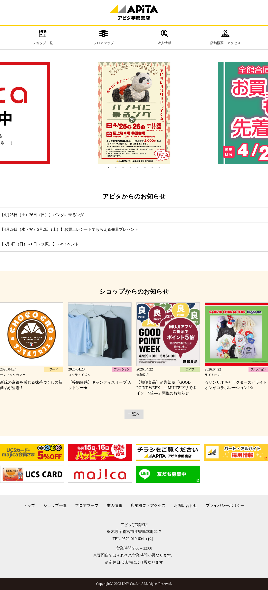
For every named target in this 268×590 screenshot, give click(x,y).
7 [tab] (152, 167)
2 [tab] (115, 167)
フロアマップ (103, 37)
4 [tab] (130, 167)
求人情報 (164, 37)
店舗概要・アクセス (225, 37)
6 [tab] (145, 167)
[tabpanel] (134, 113)
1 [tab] (108, 167)
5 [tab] (137, 167)
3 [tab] (123, 167)
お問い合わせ (185, 505)
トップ (29, 505)
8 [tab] (159, 167)
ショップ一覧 (42, 37)
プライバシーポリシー (225, 505)
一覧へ (134, 414)
